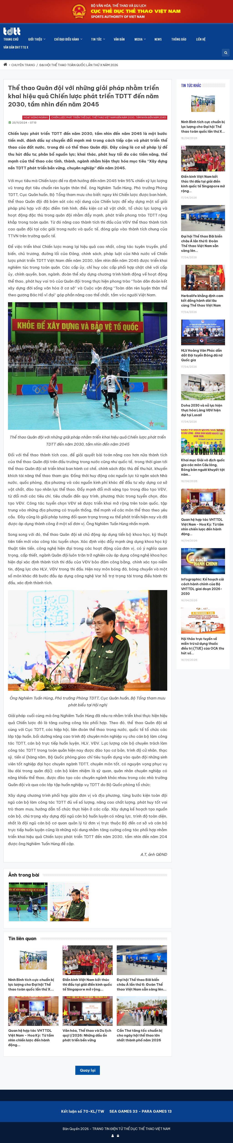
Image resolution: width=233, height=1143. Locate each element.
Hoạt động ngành (36, 117)
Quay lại (87, 1070)
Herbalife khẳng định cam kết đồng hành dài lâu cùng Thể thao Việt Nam (202, 300)
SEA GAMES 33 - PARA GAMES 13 (140, 1111)
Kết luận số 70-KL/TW (82, 1111)
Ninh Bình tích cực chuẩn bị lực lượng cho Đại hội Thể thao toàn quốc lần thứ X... (203, 127)
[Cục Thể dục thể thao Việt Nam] (11, 31)
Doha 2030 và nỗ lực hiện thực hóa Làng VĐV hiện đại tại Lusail (201, 410)
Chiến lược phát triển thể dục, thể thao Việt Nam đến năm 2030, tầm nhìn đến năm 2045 (108, 117)
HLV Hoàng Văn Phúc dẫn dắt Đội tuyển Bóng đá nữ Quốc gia (201, 355)
